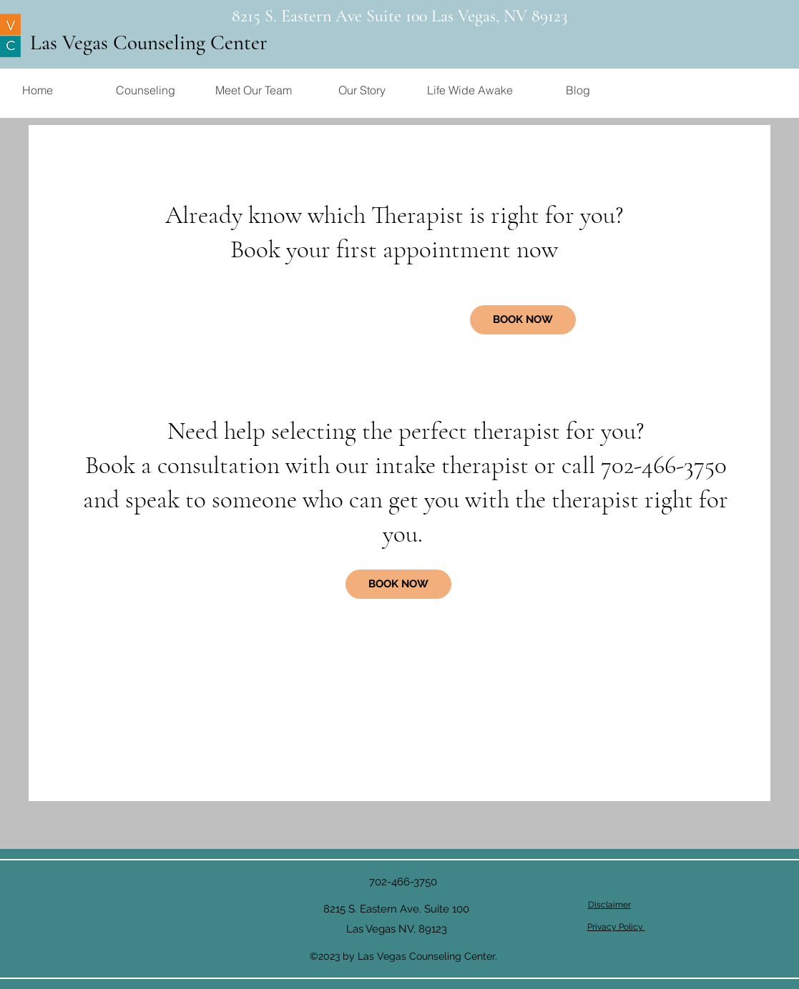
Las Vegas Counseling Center (149, 42)
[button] (146, 90)
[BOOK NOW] (398, 584)
